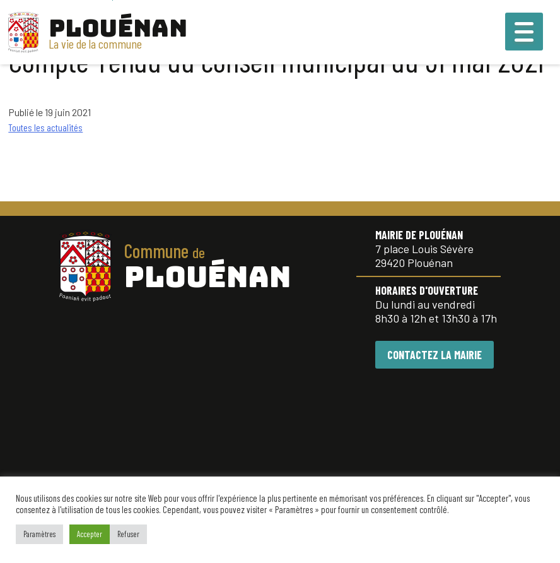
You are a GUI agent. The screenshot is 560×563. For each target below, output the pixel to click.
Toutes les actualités (45, 127)
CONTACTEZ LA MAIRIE (434, 355)
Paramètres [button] (39, 534)
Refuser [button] (128, 534)
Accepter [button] (89, 534)
